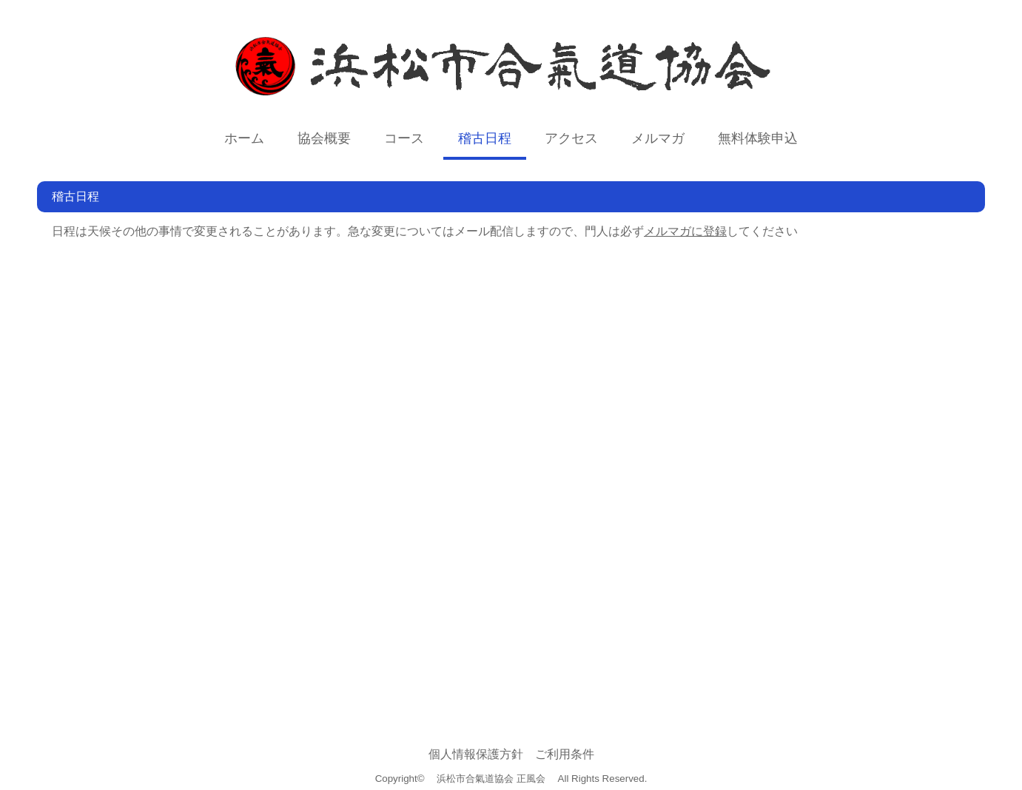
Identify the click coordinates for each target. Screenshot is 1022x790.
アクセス (571, 138)
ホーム (244, 138)
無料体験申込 (758, 138)
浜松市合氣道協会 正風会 (491, 778)
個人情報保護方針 (475, 754)
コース (404, 138)
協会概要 (324, 138)
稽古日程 (484, 138)
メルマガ (658, 138)
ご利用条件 (564, 754)
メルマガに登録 (685, 231)
